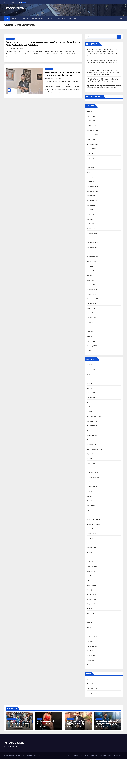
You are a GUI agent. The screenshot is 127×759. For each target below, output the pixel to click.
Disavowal (73, 18)
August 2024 (91, 205)
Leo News (90, 543)
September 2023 (92, 257)
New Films (90, 576)
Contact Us (60, 18)
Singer (89, 618)
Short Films (91, 613)
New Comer (91, 571)
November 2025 (92, 135)
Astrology (90, 402)
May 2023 (90, 275)
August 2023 (91, 261)
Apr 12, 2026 (13, 726)
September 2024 (92, 200)
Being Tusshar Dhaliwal (95, 416)
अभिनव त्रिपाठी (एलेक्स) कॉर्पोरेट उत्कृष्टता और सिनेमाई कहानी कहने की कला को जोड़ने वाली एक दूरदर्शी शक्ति (108, 724)
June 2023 (90, 271)
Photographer (91, 590)
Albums (89, 388)
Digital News (91, 454)
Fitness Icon (91, 491)
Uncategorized (92, 651)
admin (20, 48)
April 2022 (90, 336)
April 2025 (90, 167)
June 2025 (90, 158)
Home (14, 18)
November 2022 (92, 303)
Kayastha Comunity (93, 524)
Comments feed (92, 688)
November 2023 (92, 247)
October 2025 (91, 139)
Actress (89, 383)
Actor (89, 374)
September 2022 (92, 313)
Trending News (92, 646)
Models (89, 552)
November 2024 (92, 191)
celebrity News (92, 444)
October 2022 (91, 308)
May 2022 (90, 332)
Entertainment (92, 463)
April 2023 (90, 280)
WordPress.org (92, 693)
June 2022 (90, 327)
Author (89, 407)
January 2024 (91, 238)
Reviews (89, 608)
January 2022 (91, 350)
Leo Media (90, 538)
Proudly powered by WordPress (13, 755)
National (90, 562)
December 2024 (92, 186)
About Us (24, 18)
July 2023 (90, 266)
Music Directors (92, 557)
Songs (89, 627)
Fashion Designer (93, 477)
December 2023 (92, 242)
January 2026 (91, 125)
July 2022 (90, 322)
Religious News (92, 604)
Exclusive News (92, 472)
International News (93, 519)
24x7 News (99, 718)
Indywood (90, 515)
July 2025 (90, 153)
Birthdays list (38, 18)
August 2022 (91, 317)
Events (89, 468)
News (50, 18)
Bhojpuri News (92, 426)
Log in (89, 679)
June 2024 (90, 214)
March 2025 (91, 172)
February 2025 (92, 177)
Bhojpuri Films (92, 421)
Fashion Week (91, 482)
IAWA (88, 510)
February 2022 (92, 346)
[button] (121, 18)
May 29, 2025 (12, 48)
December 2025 (92, 130)
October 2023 (91, 252)
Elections (90, 458)
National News (92, 566)
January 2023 (91, 294)
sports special (92, 637)
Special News (91, 632)
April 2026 (90, 111)
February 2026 (92, 121)
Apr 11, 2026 (42, 726)
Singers (89, 622)
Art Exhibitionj (10, 38)
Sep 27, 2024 (50, 78)
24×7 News (90, 365)
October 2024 (91, 196)
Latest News (91, 533)
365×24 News (91, 369)
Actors (89, 379)
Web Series (91, 665)
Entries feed (91, 684)
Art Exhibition (91, 393)
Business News (92, 440)
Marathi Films (91, 547)
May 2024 (90, 219)
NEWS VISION (14, 8)
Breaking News (92, 435)
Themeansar (37, 755)
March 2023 (91, 285)
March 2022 (91, 341)
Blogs (89, 430)
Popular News (91, 594)
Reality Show (91, 599)
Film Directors (92, 487)
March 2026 (91, 116)
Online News (91, 585)
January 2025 (91, 181)
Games (89, 496)
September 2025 (92, 144)
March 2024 (91, 228)
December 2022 (92, 299)
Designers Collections (94, 449)
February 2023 (92, 289)
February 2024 (92, 233)
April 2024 (90, 224)
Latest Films (91, 529)
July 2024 (90, 210)
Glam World (91, 501)
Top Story (90, 641)
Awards (89, 411)
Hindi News (91, 505)
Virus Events (91, 655)
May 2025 (90, 163)
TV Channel (117, 755)
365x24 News (70, 718)
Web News (90, 660)
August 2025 (91, 149)
